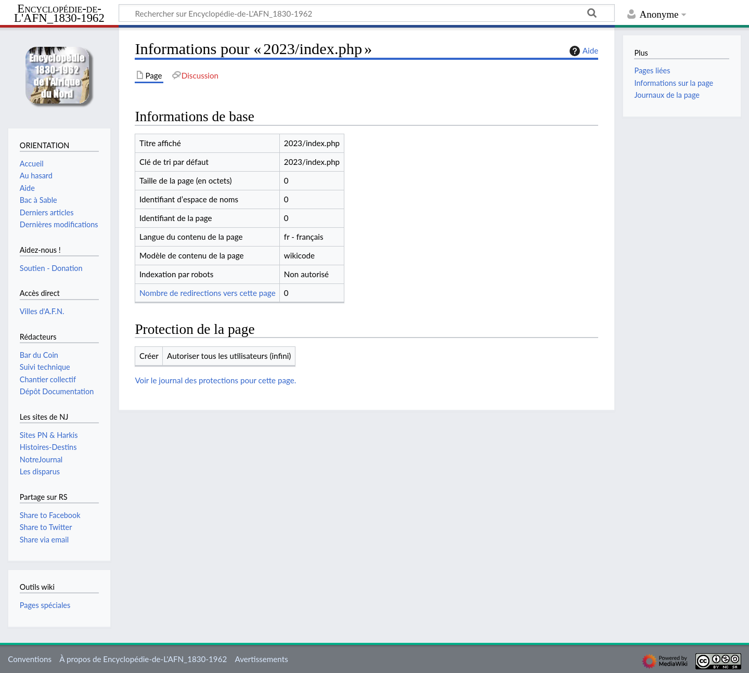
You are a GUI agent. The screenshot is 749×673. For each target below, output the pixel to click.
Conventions (29, 659)
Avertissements (261, 659)
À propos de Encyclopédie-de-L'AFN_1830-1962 (143, 659)
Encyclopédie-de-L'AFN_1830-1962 (59, 13)
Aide (582, 51)
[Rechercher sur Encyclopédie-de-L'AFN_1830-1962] (366, 13)
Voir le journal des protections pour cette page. (215, 380)
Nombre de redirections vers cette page (207, 292)
